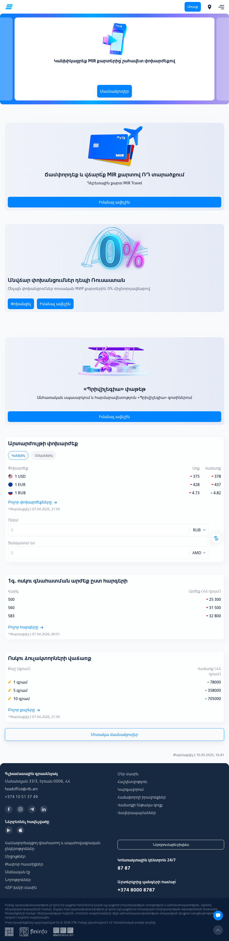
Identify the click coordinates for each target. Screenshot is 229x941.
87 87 (124, 868)
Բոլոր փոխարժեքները (32, 502)
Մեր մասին (128, 773)
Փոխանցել (21, 303)
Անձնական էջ (17, 871)
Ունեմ (13, 520)
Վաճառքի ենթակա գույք (140, 804)
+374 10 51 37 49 (21, 796)
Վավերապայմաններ (137, 812)
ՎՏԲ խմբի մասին (21, 887)
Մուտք (192, 7)
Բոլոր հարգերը (25, 627)
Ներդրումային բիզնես (171, 844)
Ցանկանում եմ (21, 542)
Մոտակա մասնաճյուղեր (114, 734)
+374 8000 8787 (136, 890)
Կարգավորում (131, 789)
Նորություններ (18, 879)
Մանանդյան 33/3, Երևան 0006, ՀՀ (37, 781)
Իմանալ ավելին (114, 202)
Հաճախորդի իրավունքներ (142, 797)
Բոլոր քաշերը (24, 709)
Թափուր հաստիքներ (24, 864)
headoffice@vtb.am (21, 788)
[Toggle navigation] (219, 6)
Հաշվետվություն (132, 781)
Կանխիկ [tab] (18, 455)
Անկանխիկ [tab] (44, 455)
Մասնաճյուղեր (114, 91)
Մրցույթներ (15, 856)
